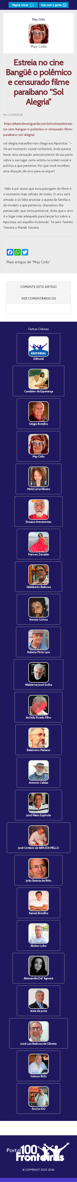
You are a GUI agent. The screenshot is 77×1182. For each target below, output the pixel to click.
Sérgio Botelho (38, 413)
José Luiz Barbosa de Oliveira (38, 1033)
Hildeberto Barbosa (38, 576)
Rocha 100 (38, 1098)
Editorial (38, 348)
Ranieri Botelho (38, 903)
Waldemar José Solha (38, 674)
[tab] (38, 287)
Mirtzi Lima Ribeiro (38, 479)
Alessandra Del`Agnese (38, 968)
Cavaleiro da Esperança (38, 381)
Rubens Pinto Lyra (38, 642)
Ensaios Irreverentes (38, 511)
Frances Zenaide (38, 544)
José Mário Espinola (38, 805)
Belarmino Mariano (38, 740)
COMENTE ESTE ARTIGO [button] (38, 287)
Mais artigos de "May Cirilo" (28, 262)
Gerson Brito (38, 1066)
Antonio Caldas (38, 772)
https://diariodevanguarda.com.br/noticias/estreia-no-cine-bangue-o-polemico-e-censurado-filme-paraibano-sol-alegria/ (38, 129)
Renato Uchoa (38, 609)
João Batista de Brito (38, 870)
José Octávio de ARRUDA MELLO (38, 837)
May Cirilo (38, 446)
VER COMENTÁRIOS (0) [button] (38, 298)
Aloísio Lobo (38, 935)
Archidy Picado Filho (38, 707)
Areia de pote (38, 1000)
